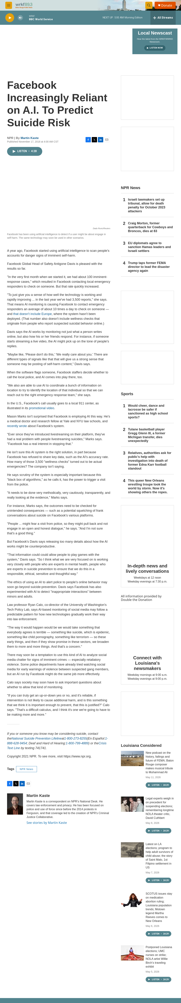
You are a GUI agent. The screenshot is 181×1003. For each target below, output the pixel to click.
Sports (127, 394)
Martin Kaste (30, 138)
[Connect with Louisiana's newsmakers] (147, 629)
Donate (166, 5)
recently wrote (17, 426)
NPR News (26, 769)
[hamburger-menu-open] (8, 5)
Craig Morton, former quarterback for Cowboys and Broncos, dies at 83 (150, 227)
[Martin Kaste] (15, 804)
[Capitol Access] (147, 98)
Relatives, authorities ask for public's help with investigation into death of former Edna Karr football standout (149, 460)
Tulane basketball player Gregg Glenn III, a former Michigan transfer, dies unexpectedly (146, 435)
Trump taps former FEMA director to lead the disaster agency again (149, 266)
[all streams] (163, 18)
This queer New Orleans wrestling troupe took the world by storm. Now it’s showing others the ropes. (148, 486)
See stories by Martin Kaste (47, 822)
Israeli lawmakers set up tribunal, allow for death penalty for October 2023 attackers (146, 205)
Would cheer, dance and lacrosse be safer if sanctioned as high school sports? (148, 411)
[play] (10, 18)
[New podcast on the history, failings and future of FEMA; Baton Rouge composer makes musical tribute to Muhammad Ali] (132, 758)
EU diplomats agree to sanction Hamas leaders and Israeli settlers (149, 247)
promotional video (41, 408)
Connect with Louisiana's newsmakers (147, 663)
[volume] (20, 18)
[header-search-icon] (148, 5)
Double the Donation (136, 600)
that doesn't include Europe (32, 314)
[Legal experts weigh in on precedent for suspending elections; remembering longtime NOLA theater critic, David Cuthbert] (132, 804)
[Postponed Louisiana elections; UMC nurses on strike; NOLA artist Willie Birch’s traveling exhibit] (132, 953)
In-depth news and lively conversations (147, 568)
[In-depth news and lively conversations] (147, 531)
